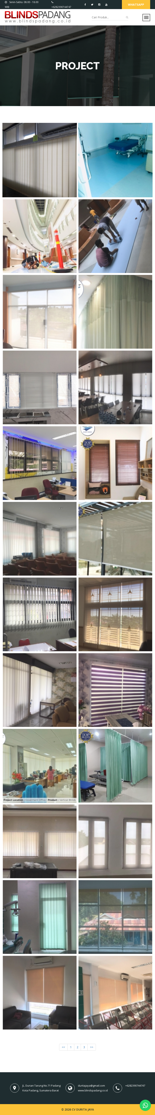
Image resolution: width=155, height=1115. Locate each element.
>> (91, 1047)
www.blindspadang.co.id (93, 1090)
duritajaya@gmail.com (91, 1085)
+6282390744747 (135, 1085)
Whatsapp (136, 4)
